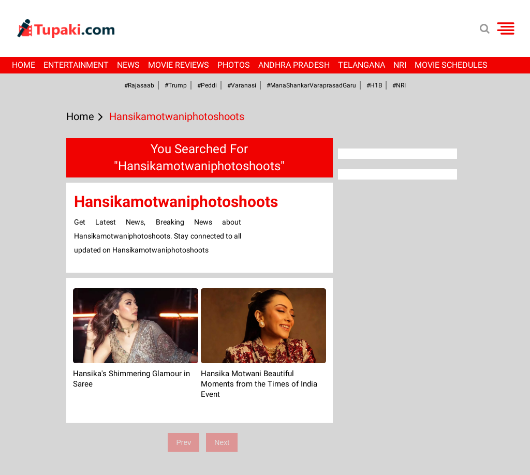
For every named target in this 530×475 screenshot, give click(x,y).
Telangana (361, 65)
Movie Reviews (178, 65)
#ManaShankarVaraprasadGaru (311, 85)
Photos (233, 65)
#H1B (374, 85)
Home (23, 65)
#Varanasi (241, 85)
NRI (399, 65)
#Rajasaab (139, 85)
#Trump (176, 85)
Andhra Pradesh (294, 65)
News (128, 65)
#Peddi (207, 85)
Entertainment (76, 65)
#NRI (399, 85)
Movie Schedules (451, 65)
